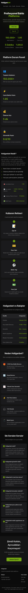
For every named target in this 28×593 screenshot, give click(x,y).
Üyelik (13, 6)
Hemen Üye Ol (14, 559)
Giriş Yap (14, 26)
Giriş (10, 6)
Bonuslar (18, 6)
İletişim (23, 6)
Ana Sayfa (5, 6)
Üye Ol (14, 31)
